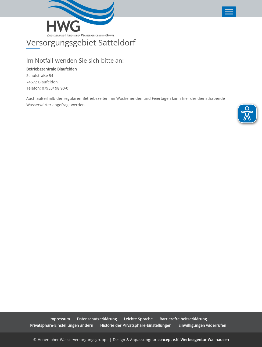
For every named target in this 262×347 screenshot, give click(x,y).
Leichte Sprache (138, 318)
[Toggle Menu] (229, 11)
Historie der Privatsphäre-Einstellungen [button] (135, 325)
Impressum (59, 318)
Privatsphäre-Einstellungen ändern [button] (61, 325)
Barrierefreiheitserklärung (183, 318)
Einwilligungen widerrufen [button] (202, 325)
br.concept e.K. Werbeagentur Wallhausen (190, 339)
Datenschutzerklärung (97, 318)
